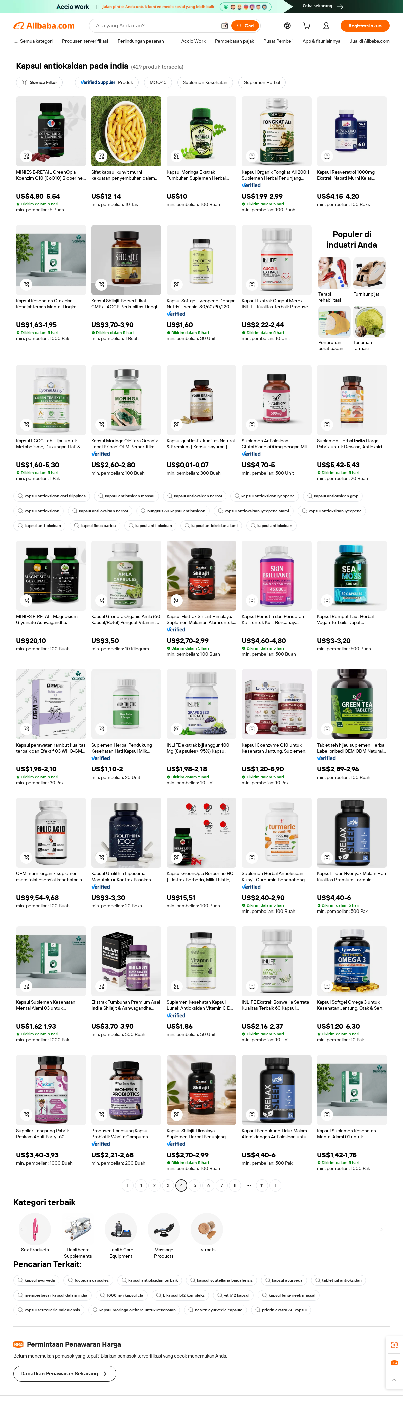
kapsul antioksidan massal (126, 496)
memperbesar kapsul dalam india (52, 1295)
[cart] (308, 26)
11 (262, 1185)
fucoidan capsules (88, 1280)
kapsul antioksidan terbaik (150, 1280)
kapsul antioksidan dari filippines (52, 496)
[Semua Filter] (39, 82)
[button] (225, 26)
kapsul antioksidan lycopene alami (253, 511)
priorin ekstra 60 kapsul (281, 1310)
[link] (394, 1345)
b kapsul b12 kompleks (180, 1295)
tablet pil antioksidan (338, 1280)
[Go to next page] (275, 1185)
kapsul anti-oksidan (39, 525)
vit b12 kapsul (233, 1295)
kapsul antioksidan (38, 511)
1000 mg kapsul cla (121, 1295)
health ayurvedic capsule (215, 1310)
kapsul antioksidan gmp (332, 496)
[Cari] (245, 25)
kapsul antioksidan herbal (194, 496)
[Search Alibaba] (155, 25)
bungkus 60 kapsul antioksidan (173, 511)
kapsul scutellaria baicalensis (221, 1280)
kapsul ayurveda (36, 1280)
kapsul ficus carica (95, 525)
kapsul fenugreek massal (288, 1295)
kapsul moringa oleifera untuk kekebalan (134, 1310)
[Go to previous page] (128, 1185)
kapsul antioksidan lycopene (265, 496)
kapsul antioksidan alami (211, 525)
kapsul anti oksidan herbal (100, 511)
